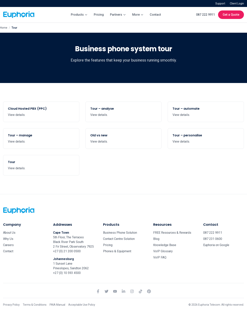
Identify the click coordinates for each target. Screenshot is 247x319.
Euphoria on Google (216, 245)
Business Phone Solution (120, 232)
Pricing (99, 14)
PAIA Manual (57, 304)
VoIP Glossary (163, 251)
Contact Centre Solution (119, 239)
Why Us (8, 239)
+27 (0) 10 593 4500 (67, 273)
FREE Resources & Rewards (172, 232)
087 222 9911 (205, 14)
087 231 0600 (212, 239)
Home (3, 27)
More (138, 14)
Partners (118, 14)
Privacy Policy (11, 304)
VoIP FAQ (159, 257)
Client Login (237, 3)
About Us (9, 232)
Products (79, 14)
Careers (8, 245)
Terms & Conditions (35, 304)
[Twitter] (106, 291)
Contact (155, 14)
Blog (156, 239)
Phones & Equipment (117, 251)
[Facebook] (98, 291)
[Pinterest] (149, 291)
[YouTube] (115, 291)
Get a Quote (231, 14)
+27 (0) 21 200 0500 (67, 251)
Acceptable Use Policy (81, 304)
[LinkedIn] (123, 291)
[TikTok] (140, 291)
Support (220, 3)
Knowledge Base (164, 245)
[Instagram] (132, 291)
